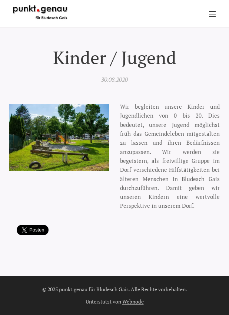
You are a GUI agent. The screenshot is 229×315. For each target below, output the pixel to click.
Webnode (133, 301)
